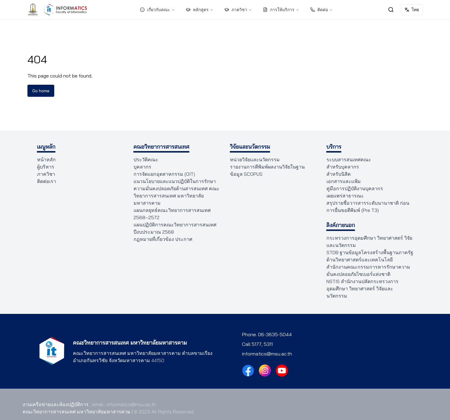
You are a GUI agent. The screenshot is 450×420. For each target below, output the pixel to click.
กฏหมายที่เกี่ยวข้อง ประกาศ (161, 239)
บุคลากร (141, 167)
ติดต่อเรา (45, 181)
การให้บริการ (281, 9)
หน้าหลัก (46, 159)
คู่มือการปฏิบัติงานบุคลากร (352, 188)
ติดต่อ (321, 9)
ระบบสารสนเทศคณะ (346, 159)
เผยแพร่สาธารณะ (343, 196)
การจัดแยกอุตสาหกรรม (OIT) (162, 174)
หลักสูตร (200, 9)
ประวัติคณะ (145, 159)
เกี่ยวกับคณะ (158, 9)
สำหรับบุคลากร (341, 167)
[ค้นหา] (391, 10)
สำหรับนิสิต (337, 174)
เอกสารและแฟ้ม (341, 181)
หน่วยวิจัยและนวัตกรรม (253, 159)
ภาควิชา (238, 9)
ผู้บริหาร (45, 167)
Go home (40, 90)
